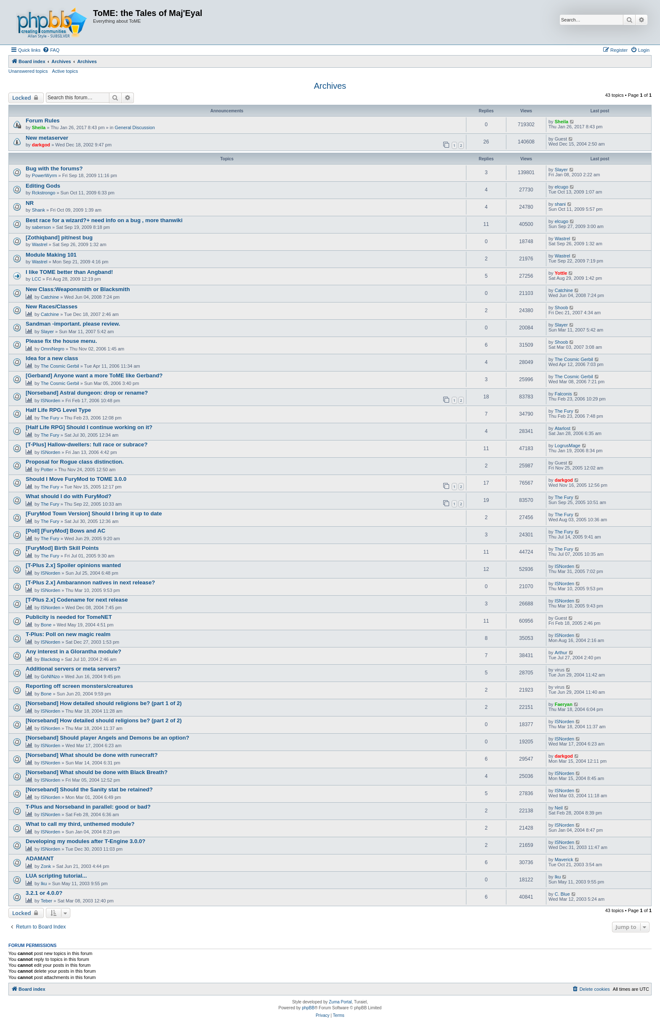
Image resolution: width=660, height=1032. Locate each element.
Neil (559, 807)
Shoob (561, 307)
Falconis (563, 393)
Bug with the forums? (54, 168)
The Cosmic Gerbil (60, 366)
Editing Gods (43, 186)
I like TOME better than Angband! (69, 272)
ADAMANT (40, 858)
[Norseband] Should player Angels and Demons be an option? (107, 738)
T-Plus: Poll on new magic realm (68, 634)
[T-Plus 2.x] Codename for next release (77, 600)
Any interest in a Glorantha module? (73, 651)
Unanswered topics (28, 71)
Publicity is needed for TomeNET (69, 617)
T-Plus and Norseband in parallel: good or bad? (88, 807)
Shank (38, 209)
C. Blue (562, 894)
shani (560, 204)
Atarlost (562, 428)
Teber (47, 900)
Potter (47, 469)
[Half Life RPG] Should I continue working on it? (89, 427)
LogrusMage (567, 445)
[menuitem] (51, 50)
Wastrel (40, 244)
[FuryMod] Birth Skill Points (62, 548)
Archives (330, 85)
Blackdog (50, 659)
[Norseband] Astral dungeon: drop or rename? (87, 393)
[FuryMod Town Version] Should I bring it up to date (94, 513)
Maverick (564, 859)
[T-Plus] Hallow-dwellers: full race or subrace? (86, 444)
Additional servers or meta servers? (73, 669)
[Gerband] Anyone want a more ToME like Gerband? (94, 375)
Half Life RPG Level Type (58, 410)
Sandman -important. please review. (73, 324)
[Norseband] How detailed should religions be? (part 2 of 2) (104, 720)
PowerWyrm (44, 175)
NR (30, 203)
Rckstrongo (44, 192)
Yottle (561, 273)
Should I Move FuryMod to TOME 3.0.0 (76, 479)
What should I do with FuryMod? (69, 496)
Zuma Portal (340, 1002)
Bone (46, 624)
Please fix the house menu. (61, 341)
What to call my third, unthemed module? (80, 824)
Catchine (50, 297)
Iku (44, 883)
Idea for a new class (52, 358)
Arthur (561, 652)
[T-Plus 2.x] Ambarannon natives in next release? (90, 582)
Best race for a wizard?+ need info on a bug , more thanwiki (104, 220)
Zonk (46, 866)
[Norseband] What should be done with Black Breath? (97, 772)
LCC (36, 278)
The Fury (50, 417)
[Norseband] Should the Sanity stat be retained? (89, 789)
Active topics (65, 71)
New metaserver (47, 138)
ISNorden (50, 400)
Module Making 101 (51, 255)
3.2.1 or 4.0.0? (44, 893)
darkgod (41, 144)
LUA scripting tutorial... (56, 876)
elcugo (561, 186)
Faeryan (563, 704)
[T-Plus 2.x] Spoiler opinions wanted (73, 565)
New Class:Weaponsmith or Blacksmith (78, 289)
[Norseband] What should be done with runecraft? (92, 755)
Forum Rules (43, 120)
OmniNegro (52, 348)
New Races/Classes (51, 306)
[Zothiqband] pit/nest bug (59, 237)
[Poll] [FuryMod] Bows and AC (65, 531)
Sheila (38, 127)
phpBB (308, 1007)
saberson (41, 227)
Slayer (561, 169)
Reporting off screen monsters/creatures (79, 686)
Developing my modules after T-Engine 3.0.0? (85, 841)
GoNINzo (50, 676)
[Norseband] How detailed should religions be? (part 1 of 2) (104, 703)
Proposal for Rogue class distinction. (75, 462)
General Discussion (134, 127)
